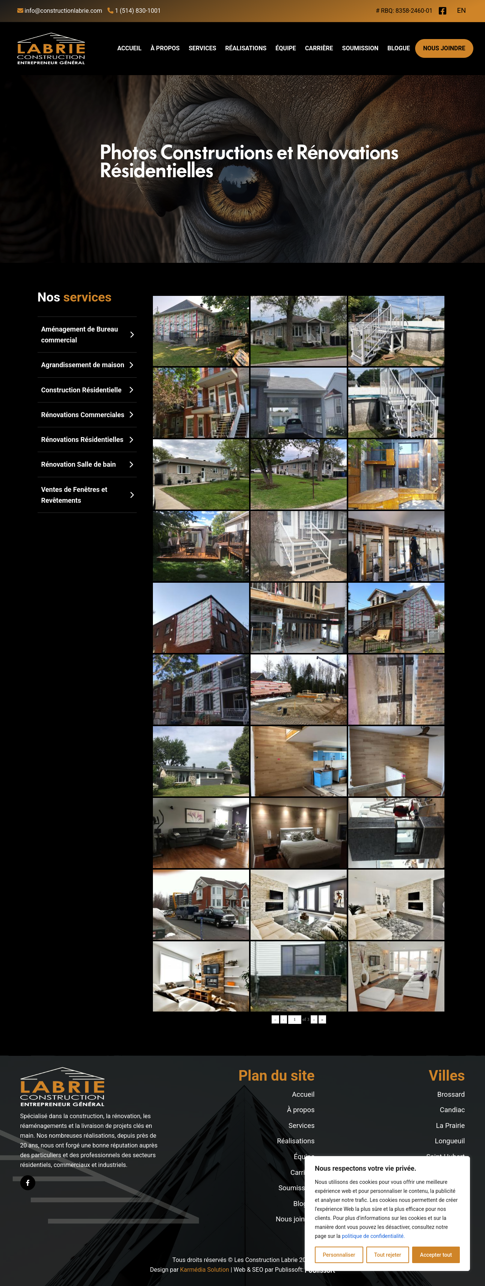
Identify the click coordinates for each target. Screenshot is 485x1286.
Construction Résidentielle (87, 390)
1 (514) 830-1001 (134, 10)
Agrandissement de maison (87, 365)
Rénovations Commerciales (87, 415)
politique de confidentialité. (373, 1236)
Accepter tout (436, 1255)
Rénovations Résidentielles (87, 439)
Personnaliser (339, 1255)
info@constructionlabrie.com (59, 10)
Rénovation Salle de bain (87, 464)
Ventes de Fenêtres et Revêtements (87, 494)
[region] (387, 1213)
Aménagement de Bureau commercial (87, 334)
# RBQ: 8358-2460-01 (404, 10)
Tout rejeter (387, 1255)
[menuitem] (461, 11)
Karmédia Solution (204, 1269)
